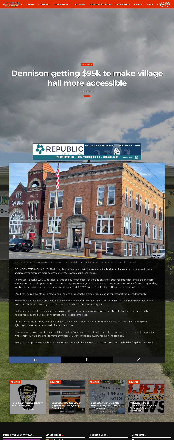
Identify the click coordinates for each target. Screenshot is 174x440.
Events (138, 4)
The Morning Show (100, 4)
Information (122, 4)
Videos (30, 4)
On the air (79, 4)
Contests (43, 4)
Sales (150, 4)
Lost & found (61, 4)
